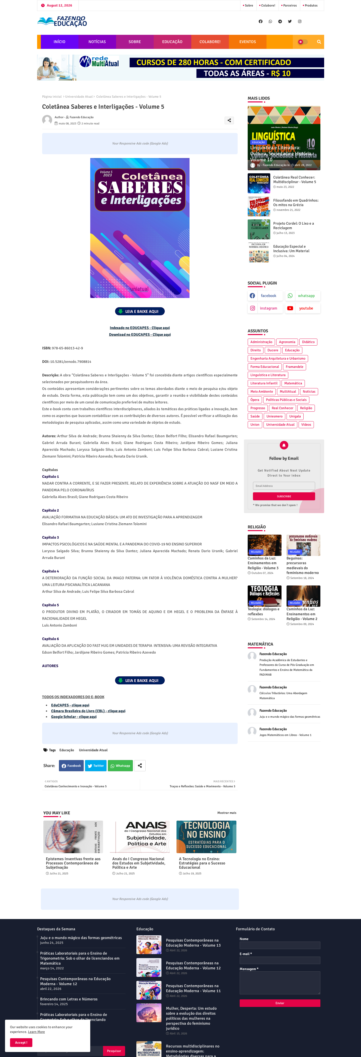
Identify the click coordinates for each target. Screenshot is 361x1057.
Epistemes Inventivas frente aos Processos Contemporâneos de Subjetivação (73, 863)
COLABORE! (210, 41)
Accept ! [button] (21, 1042)
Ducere (272, 350)
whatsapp (306, 295)
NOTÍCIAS (97, 41)
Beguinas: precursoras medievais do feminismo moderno (303, 565)
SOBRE (135, 41)
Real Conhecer (282, 408)
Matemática (293, 383)
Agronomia (287, 342)
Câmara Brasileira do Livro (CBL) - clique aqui (88, 711)
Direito (255, 350)
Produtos (311, 6)
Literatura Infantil (264, 383)
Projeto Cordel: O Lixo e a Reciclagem (293, 225)
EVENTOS (247, 41)
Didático (308, 342)
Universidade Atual (79, 97)
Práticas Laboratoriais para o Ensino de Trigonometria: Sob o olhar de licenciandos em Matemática (80, 958)
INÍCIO (59, 41)
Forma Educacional (264, 367)
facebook (268, 295)
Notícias (309, 391)
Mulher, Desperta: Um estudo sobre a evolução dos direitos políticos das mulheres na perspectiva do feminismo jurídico (191, 1018)
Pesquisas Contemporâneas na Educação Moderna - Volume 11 (193, 988)
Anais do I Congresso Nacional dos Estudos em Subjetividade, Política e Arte (138, 863)
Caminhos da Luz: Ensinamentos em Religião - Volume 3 (263, 563)
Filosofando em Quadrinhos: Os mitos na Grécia (296, 202)
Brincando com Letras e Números (69, 999)
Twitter (99, 766)
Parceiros (290, 6)
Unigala (295, 416)
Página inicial (52, 97)
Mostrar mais (226, 813)
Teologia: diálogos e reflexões (264, 611)
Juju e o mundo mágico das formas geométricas (81, 937)
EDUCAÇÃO (172, 41)
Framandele (294, 367)
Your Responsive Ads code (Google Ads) (140, 143)
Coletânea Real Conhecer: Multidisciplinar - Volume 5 (294, 179)
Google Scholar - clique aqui (74, 716)
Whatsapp (123, 766)
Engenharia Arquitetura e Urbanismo (277, 358)
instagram (268, 308)
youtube (306, 308)
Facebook (74, 766)
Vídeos (306, 424)
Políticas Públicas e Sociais (286, 400)
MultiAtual (288, 391)
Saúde (255, 416)
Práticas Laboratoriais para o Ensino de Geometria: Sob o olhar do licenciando (73, 1017)
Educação (66, 750)
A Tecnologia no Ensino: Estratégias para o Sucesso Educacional (202, 863)
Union (254, 424)
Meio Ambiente (261, 391)
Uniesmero (274, 416)
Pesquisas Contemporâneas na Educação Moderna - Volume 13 (193, 943)
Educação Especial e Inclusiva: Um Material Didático (291, 251)
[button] (319, 42)
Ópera (254, 400)
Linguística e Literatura (268, 375)
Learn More (36, 1032)
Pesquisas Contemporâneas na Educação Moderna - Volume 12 (75, 981)
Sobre (248, 6)
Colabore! (267, 6)
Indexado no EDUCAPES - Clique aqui (140, 328)
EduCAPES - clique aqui (70, 705)
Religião (306, 408)
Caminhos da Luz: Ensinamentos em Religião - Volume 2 (302, 614)
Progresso (257, 408)
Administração (261, 342)
